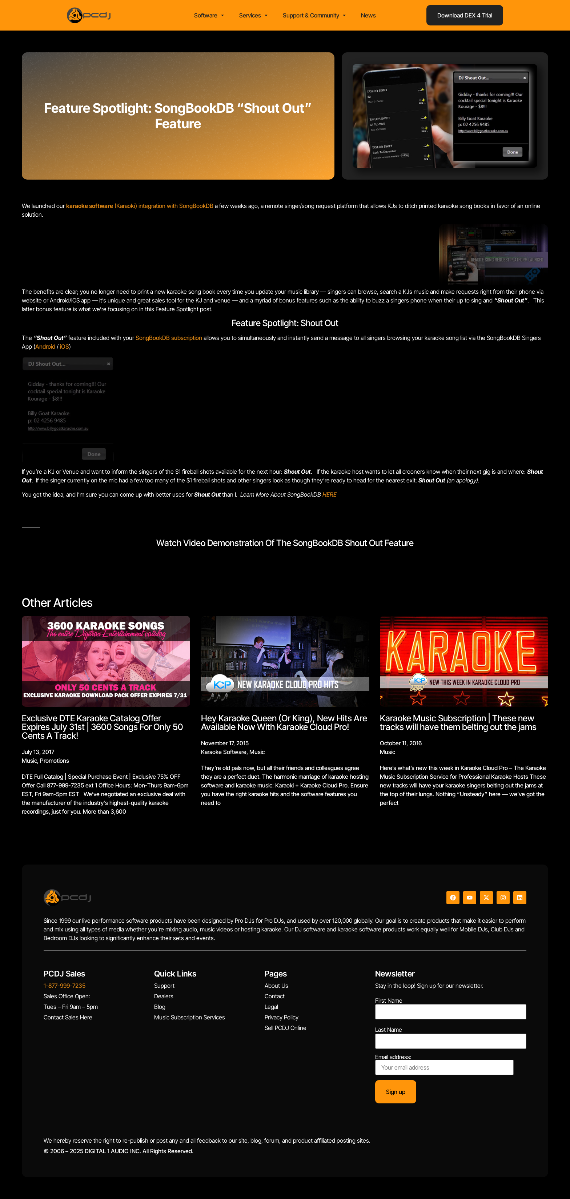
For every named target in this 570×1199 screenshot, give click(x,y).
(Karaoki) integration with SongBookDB (139, 205)
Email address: (444, 1064)
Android (45, 346)
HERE (329, 494)
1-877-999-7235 (64, 985)
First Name (388, 1000)
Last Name (388, 1029)
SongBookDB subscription (169, 337)
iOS (64, 346)
